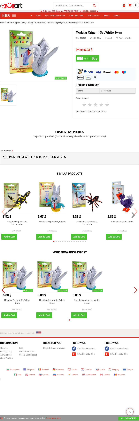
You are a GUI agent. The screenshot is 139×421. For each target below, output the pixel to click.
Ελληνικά (28, 369)
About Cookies (6, 358)
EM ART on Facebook (84, 349)
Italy (17, 374)
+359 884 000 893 (88, 11)
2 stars (90, 105)
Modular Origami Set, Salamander (17, 223)
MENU (9, 16)
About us (4, 348)
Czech (100, 369)
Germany (58, 369)
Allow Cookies (128, 418)
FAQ (21, 348)
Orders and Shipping (28, 355)
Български (12, 369)
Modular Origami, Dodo (122, 221)
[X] (1, 418)
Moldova (119, 374)
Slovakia (44, 374)
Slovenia (58, 374)
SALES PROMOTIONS (55, 15)
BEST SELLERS (76, 15)
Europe (128, 369)
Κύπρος (73, 374)
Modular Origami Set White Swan (17, 301)
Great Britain (89, 374)
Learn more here (53, 418)
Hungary (114, 369)
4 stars (101, 105)
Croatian (86, 369)
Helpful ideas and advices (54, 348)
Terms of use (6, 355)
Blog (106, 15)
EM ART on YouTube (83, 354)
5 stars (107, 105)
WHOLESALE (94, 15)
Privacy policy (6, 351)
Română (43, 369)
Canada (105, 374)
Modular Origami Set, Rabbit (52, 221)
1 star (84, 105)
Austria (72, 369)
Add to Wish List (124, 38)
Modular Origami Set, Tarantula (87, 223)
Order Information (27, 351)
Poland (30, 374)
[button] (53, 241)
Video (116, 15)
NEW (38, 15)
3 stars (96, 105)
